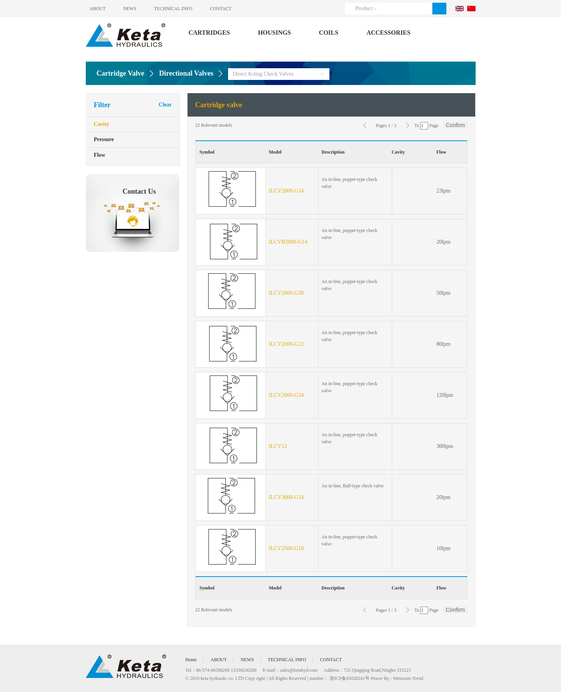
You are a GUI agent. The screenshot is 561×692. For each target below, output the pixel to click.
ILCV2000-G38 (286, 293)
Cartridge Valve (120, 73)
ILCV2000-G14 (286, 191)
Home (191, 659)
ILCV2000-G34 (286, 395)
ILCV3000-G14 (286, 497)
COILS (328, 32)
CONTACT (222, 8)
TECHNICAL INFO (174, 8)
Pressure (104, 140)
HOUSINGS (274, 32)
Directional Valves (186, 73)
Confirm (455, 125)
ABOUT (98, 8)
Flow (100, 156)
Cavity (102, 124)
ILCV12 (278, 446)
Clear (165, 105)
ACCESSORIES (388, 32)
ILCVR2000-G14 (288, 242)
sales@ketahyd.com (298, 670)
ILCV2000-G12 (286, 344)
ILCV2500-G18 (286, 548)
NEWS (130, 8)
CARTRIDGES (209, 32)
